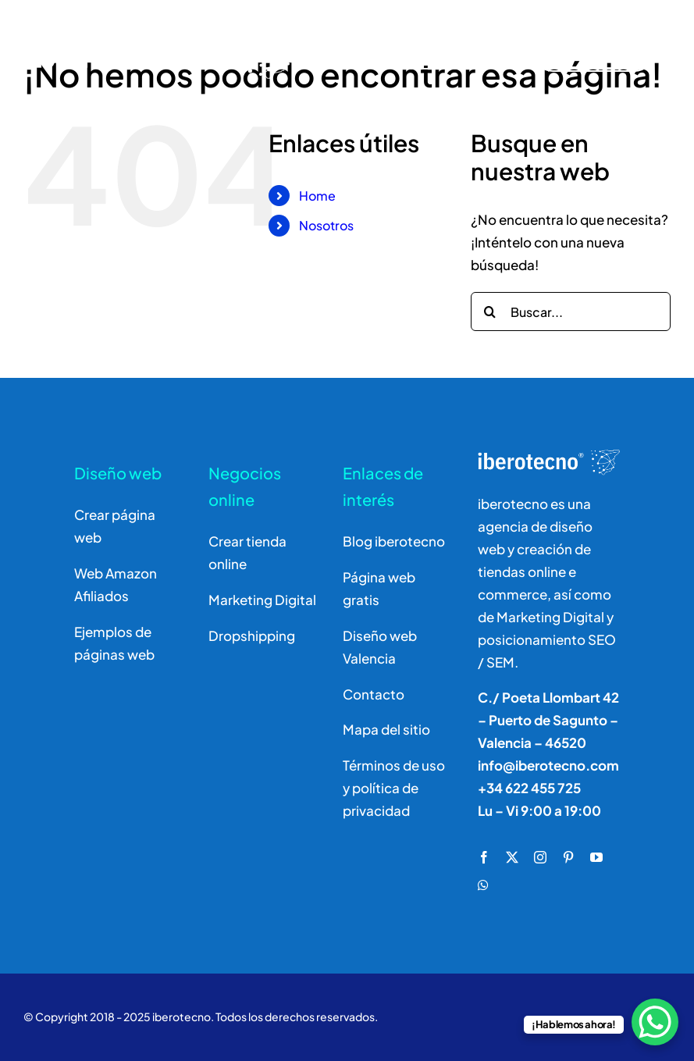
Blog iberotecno (394, 541)
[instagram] (540, 857)
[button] (31, 1030)
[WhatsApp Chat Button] (655, 1022)
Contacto (373, 694)
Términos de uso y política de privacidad (394, 788)
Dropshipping (251, 635)
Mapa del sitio (386, 729)
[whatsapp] (483, 885)
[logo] (162, 25)
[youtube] (596, 857)
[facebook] (484, 857)
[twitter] (512, 857)
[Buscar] (440, 49)
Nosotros (326, 225)
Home (317, 195)
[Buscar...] (571, 311)
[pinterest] (568, 857)
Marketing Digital (262, 599)
